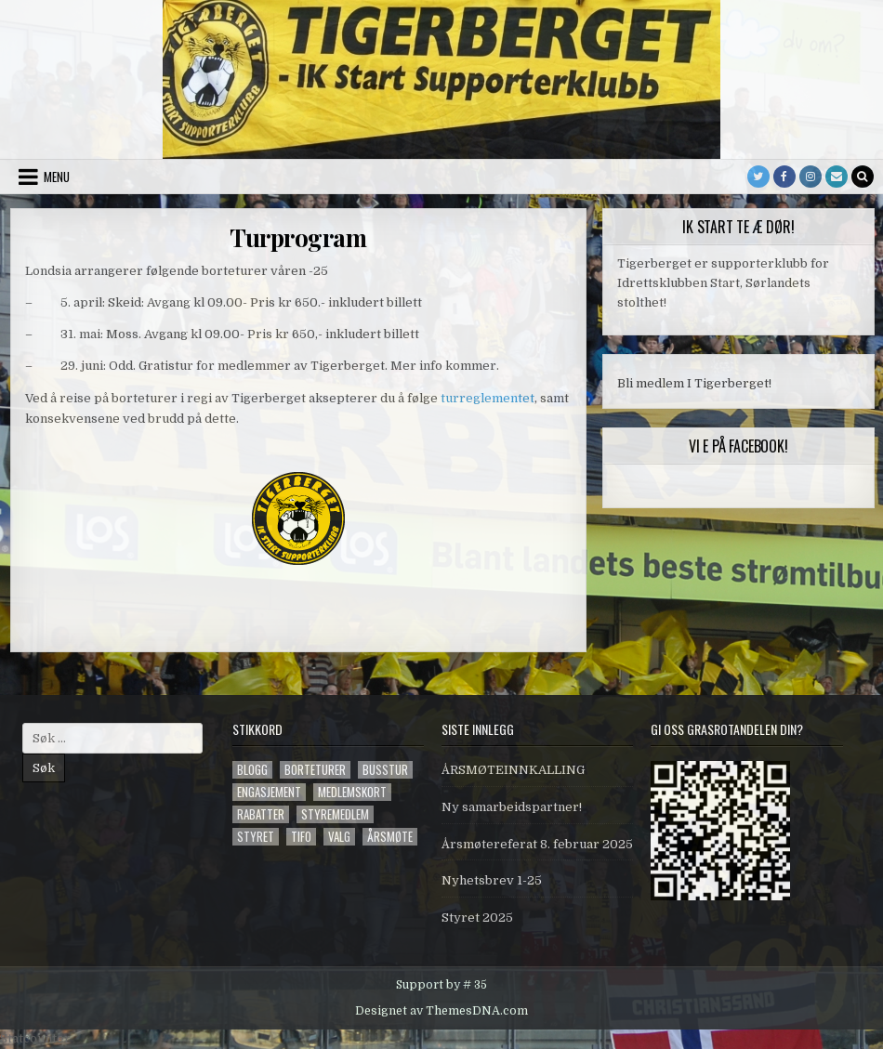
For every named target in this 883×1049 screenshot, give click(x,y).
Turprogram (298, 237)
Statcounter (35, 1038)
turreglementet (487, 398)
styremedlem (335, 814)
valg (339, 837)
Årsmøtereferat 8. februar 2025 (537, 844)
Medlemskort (352, 792)
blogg (252, 770)
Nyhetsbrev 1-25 (492, 880)
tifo (301, 837)
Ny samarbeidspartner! (512, 807)
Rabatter (260, 814)
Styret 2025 (477, 917)
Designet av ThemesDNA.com (441, 1010)
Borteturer (315, 770)
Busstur (385, 770)
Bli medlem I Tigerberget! (694, 383)
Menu (57, 176)
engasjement (269, 792)
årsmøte (390, 837)
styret (255, 837)
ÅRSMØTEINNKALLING (513, 770)
